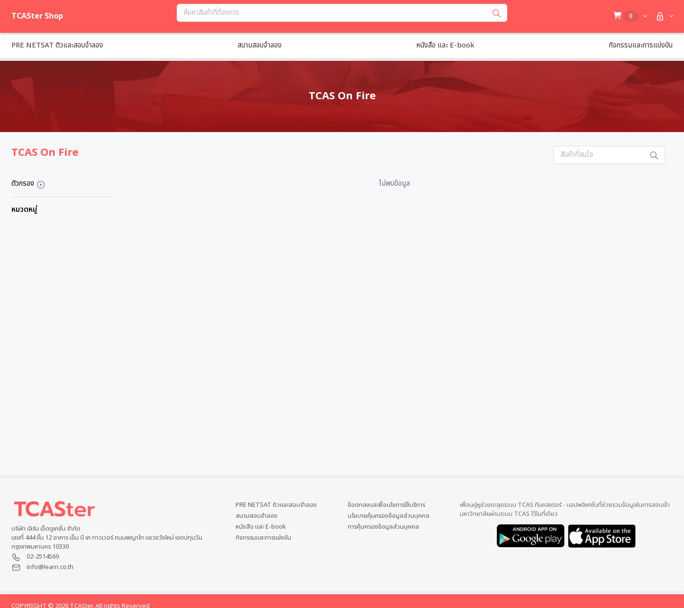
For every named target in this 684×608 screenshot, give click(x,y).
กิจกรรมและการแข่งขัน (263, 537)
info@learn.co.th (50, 567)
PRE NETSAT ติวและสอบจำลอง (276, 505)
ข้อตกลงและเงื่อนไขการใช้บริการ (386, 505)
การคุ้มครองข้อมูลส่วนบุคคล (383, 527)
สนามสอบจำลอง (256, 516)
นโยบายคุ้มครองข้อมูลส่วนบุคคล (388, 516)
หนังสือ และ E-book (261, 527)
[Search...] (331, 13)
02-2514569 (43, 556)
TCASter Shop (37, 16)
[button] (663, 16)
